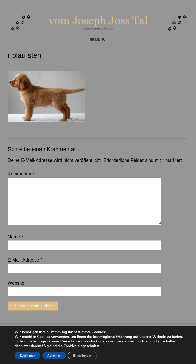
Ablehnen (54, 355)
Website (16, 283)
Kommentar (21, 173)
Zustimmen (27, 355)
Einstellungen (37, 341)
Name (15, 236)
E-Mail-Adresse (25, 260)
